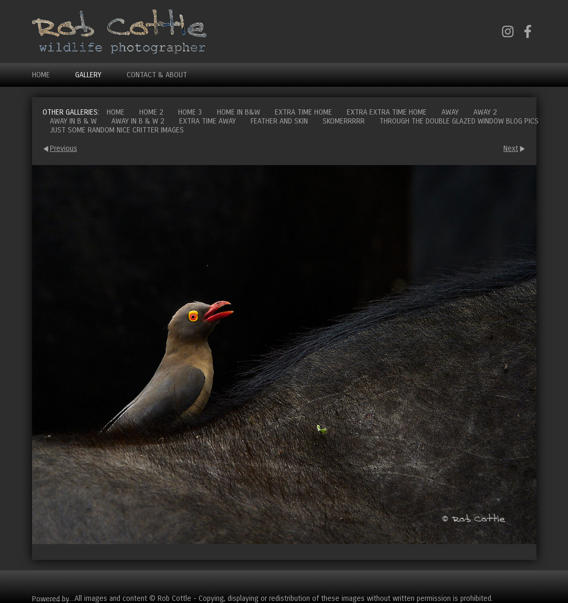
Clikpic (81, 598)
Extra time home (303, 112)
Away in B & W (73, 121)
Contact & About (157, 74)
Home (41, 74)
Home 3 (190, 112)
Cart (528, 582)
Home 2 (151, 112)
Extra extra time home (387, 112)
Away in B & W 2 (137, 121)
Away (450, 112)
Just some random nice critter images (117, 130)
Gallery (88, 74)
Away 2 (485, 112)
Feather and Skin (279, 121)
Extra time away (207, 121)
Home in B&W (238, 112)
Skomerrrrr (344, 121)
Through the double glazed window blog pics (459, 121)
